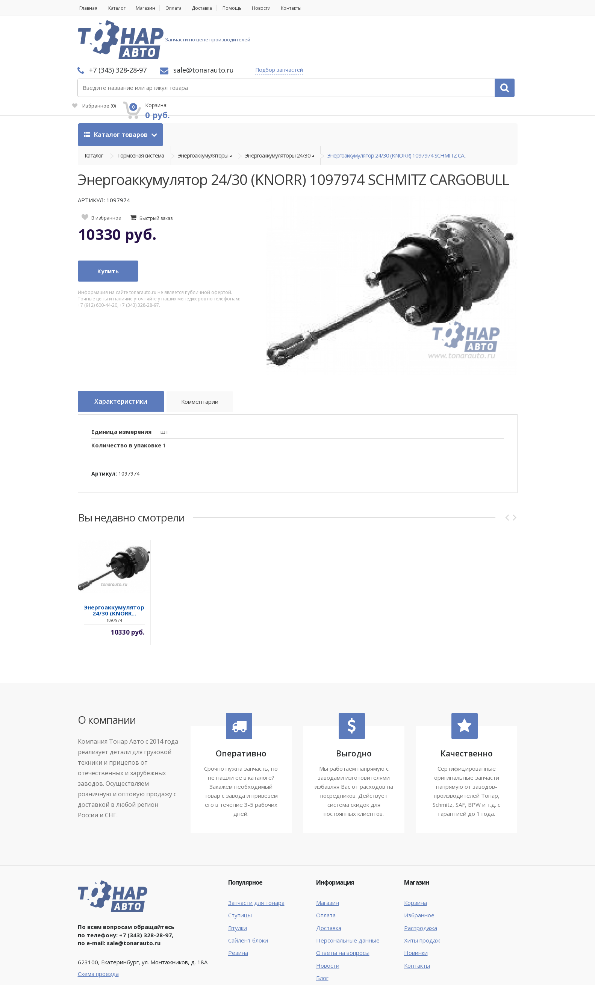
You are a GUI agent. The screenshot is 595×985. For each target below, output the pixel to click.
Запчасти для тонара (256, 864)
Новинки (416, 915)
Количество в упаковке (126, 407)
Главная (87, 8)
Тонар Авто (101, 973)
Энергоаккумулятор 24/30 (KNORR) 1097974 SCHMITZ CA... (396, 117)
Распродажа (420, 890)
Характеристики (125, 366)
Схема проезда (98, 936)
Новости (279, 8)
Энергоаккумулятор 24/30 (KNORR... (114, 572)
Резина (238, 915)
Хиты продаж (422, 902)
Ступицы (240, 877)
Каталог (119, 8)
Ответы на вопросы (342, 915)
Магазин (151, 8)
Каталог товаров (116, 94)
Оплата (182, 8)
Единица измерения (121, 393)
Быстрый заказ (156, 182)
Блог (322, 940)
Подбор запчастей (379, 31)
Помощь (247, 8)
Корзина (415, 864)
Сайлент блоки (248, 902)
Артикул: (104, 435)
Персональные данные (348, 902)
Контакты (313, 8)
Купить (108, 235)
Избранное (432, 43)
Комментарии (209, 367)
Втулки (237, 890)
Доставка (214, 8)
